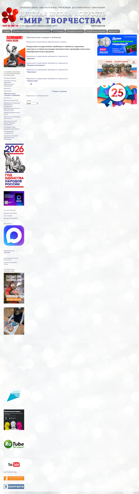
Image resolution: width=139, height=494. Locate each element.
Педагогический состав (11, 100)
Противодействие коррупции (9, 251)
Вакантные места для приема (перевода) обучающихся (10, 122)
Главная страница (59, 91)
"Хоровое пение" (32, 81)
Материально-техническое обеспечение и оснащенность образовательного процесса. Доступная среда (12, 106)
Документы (7, 88)
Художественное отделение (96, 31)
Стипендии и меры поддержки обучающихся (11, 128)
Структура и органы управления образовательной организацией (10, 83)
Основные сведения (10, 78)
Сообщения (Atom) (42, 95)
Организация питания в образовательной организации (11, 137)
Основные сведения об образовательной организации (31, 31)
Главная (7, 31)
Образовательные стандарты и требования (12, 94)
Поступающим (58, 31)
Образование (8, 91)
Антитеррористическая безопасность (11, 259)
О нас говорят (8, 215)
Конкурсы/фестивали (10, 213)
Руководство (7, 98)
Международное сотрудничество (9, 132)
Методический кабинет (11, 218)
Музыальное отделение (75, 31)
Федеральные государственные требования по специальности (47, 56)
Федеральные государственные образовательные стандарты (46, 42)
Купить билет (113, 31)
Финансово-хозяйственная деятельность (12, 117)
